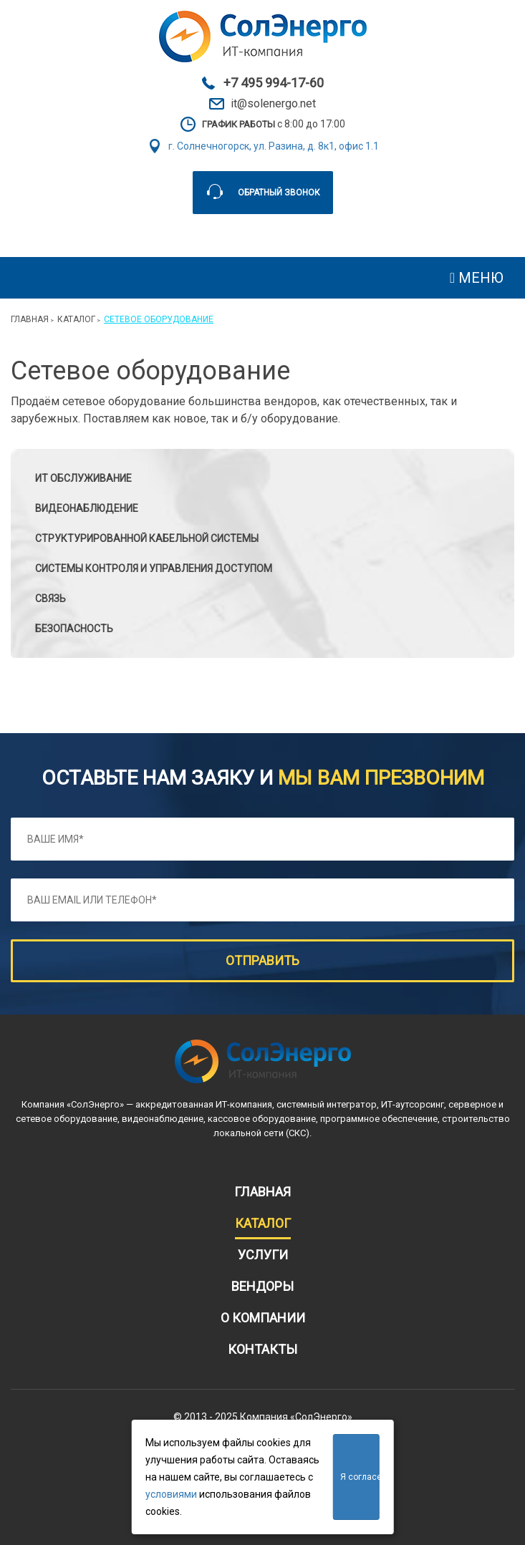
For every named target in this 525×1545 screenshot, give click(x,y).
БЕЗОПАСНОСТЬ (74, 628)
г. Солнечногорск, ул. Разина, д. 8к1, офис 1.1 (273, 146)
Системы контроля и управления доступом (153, 568)
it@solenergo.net (273, 104)
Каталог (76, 319)
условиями (171, 1494)
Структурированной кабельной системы (147, 538)
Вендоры (262, 1286)
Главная (30, 319)
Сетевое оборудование (158, 319)
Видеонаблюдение (86, 508)
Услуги (263, 1254)
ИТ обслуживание (83, 478)
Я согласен (359, 1477)
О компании (263, 1317)
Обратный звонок (279, 193)
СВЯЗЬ (50, 598)
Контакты (262, 1349)
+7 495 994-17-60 (273, 83)
